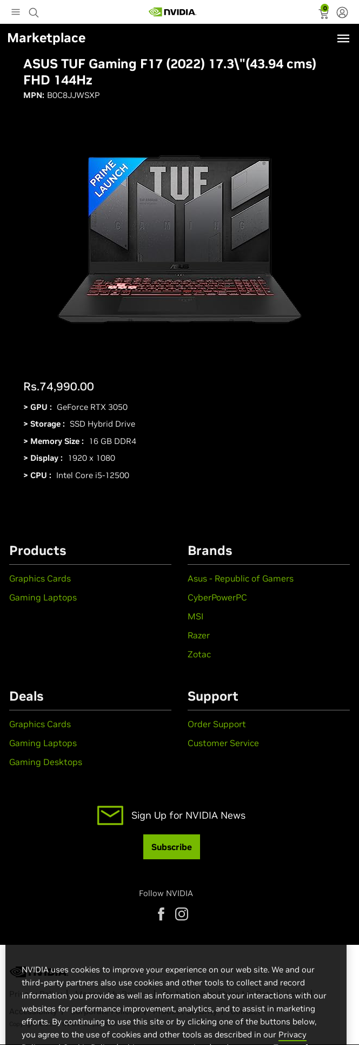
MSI (195, 616)
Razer (199, 635)
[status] (324, 15)
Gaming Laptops (43, 597)
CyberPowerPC (217, 597)
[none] (342, 13)
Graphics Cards (40, 578)
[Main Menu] (15, 13)
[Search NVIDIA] (35, 9)
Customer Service (223, 742)
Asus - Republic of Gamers (241, 578)
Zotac (199, 654)
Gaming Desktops (45, 761)
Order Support (217, 724)
